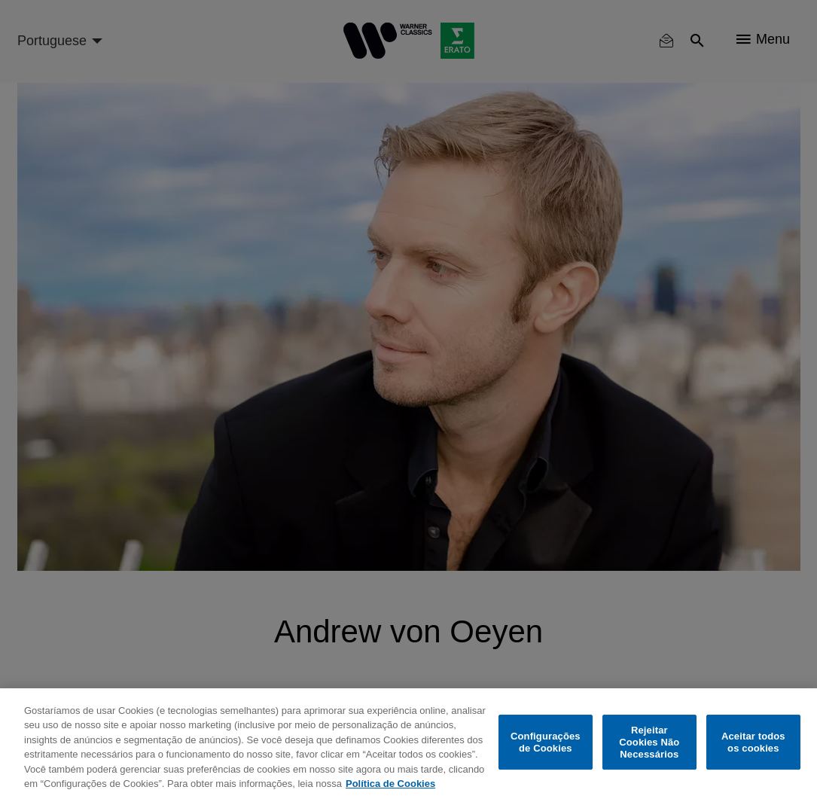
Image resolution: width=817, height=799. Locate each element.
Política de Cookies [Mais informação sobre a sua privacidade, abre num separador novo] (390, 783)
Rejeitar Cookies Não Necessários (649, 742)
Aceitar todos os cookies (753, 742)
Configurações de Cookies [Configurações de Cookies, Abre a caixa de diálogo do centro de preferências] (546, 742)
